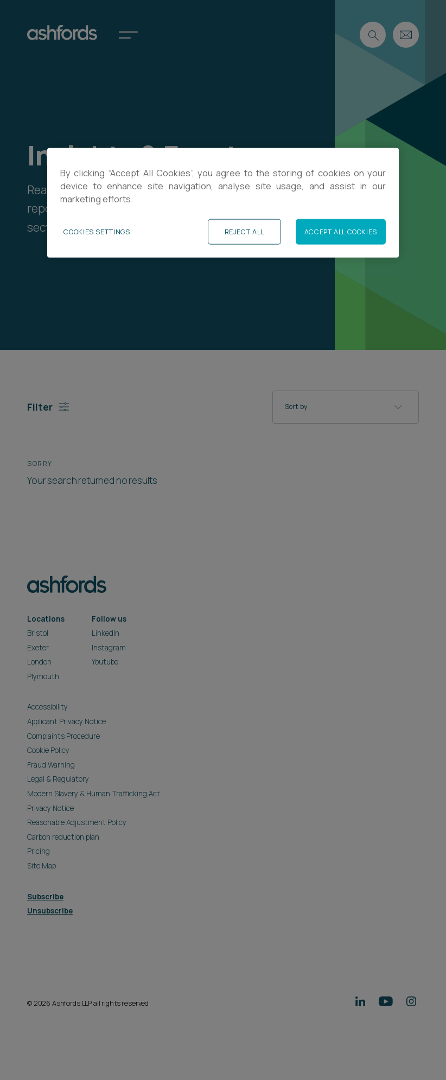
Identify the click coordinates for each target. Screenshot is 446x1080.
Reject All (244, 231)
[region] (223, 203)
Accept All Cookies (340, 231)
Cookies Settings (96, 231)
